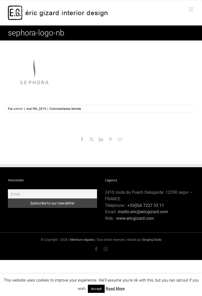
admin (18, 109)
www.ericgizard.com (135, 218)
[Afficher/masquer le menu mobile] (191, 9)
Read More (115, 288)
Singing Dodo (151, 240)
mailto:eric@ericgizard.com (143, 211)
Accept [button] (96, 289)
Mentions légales (82, 240)
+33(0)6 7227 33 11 (145, 205)
